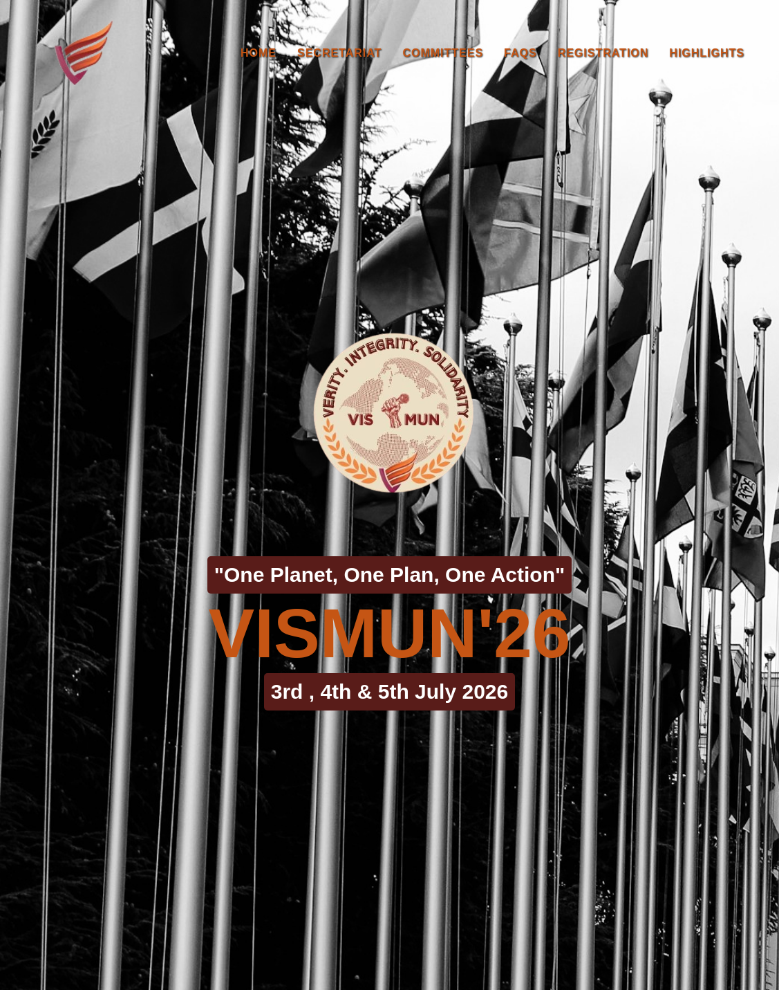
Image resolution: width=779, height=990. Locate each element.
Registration (603, 53)
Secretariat (339, 53)
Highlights (706, 53)
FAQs (520, 53)
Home (258, 53)
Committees (442, 53)
